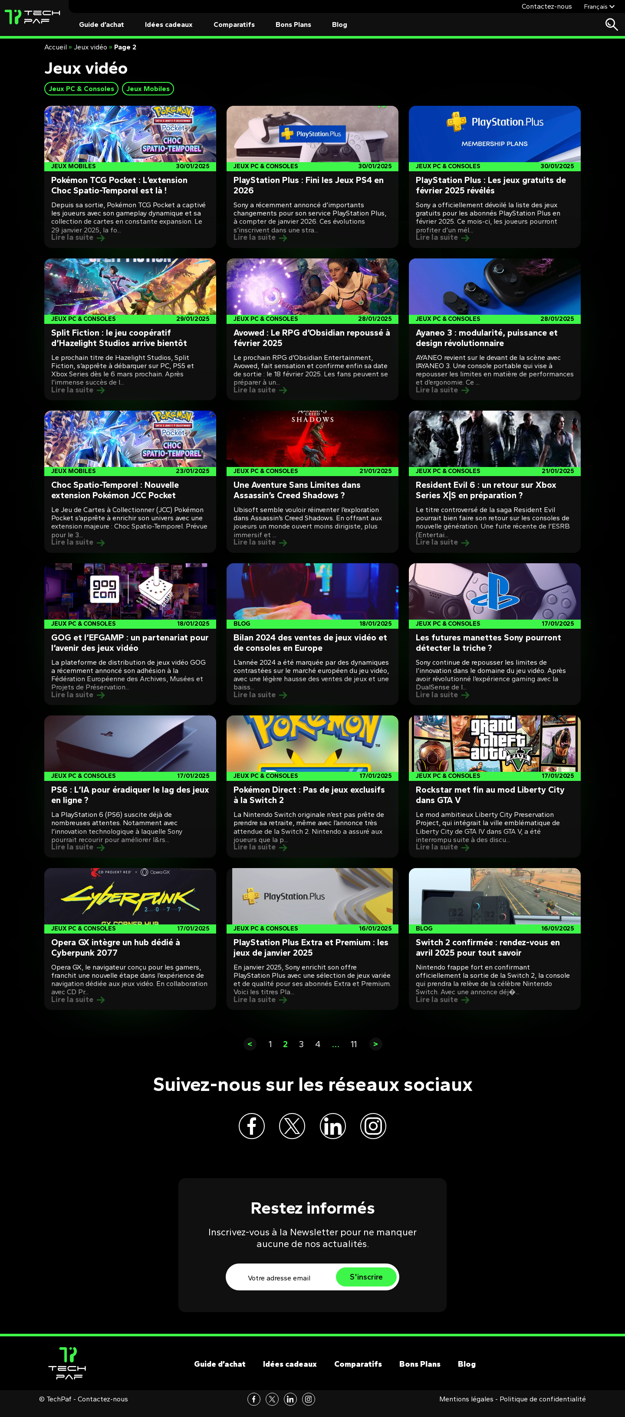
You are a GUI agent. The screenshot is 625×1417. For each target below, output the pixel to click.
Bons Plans (293, 24)
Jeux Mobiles (148, 89)
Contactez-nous (547, 6)
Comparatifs (234, 24)
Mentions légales (466, 1407)
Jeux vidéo (90, 47)
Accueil (55, 47)
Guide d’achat (101, 24)
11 (354, 1044)
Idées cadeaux (169, 24)
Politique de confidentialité (543, 1407)
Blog (339, 24)
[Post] (130, 177)
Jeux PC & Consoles (81, 89)
